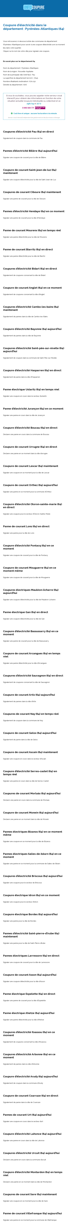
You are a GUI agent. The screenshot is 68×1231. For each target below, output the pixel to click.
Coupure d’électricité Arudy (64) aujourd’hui (30, 1076)
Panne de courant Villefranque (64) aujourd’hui (32, 1213)
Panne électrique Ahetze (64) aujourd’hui (28, 1013)
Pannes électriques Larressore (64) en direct (31, 955)
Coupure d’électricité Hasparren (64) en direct (32, 370)
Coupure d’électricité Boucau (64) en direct (30, 427)
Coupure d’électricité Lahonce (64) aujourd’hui (32, 1133)
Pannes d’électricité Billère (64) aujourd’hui (30, 150)
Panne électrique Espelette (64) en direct (29, 993)
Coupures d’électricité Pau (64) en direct (28, 131)
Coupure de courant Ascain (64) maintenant (30, 752)
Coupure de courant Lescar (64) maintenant (30, 466)
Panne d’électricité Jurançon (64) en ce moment (33, 408)
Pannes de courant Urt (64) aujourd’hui (27, 1114)
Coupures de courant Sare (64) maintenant (30, 1194)
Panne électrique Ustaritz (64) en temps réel (31, 389)
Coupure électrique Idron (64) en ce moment (31, 895)
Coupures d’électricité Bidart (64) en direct (30, 268)
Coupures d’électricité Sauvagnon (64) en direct (33, 675)
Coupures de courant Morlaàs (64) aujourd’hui (31, 793)
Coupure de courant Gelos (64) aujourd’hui (29, 732)
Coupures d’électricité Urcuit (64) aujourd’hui (31, 1153)
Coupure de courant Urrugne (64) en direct (30, 446)
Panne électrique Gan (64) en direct (25, 612)
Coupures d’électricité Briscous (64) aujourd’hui (32, 876)
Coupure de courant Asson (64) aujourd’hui (29, 974)
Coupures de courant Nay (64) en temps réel (31, 713)
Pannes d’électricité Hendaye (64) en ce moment (33, 211)
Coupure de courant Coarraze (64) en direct (30, 1095)
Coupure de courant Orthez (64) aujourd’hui (30, 485)
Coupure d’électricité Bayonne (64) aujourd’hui (32, 328)
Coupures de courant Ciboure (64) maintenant (32, 192)
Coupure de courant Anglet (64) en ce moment (32, 287)
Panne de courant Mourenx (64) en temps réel (32, 230)
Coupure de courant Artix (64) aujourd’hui (29, 694)
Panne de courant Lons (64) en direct (26, 526)
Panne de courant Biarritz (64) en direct (28, 249)
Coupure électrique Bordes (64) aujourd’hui (30, 914)
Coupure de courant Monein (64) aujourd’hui (30, 812)
